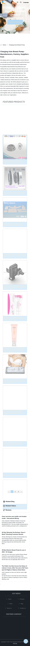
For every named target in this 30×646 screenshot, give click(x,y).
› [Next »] (21, 491)
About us (9, 608)
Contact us (23, 608)
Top (26, 641)
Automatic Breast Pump (8, 64)
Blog (22, 603)
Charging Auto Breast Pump (17, 45)
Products (22, 599)
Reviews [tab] (7, 510)
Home (4, 45)
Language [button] (26, 2)
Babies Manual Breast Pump (11, 66)
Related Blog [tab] (8, 502)
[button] (17, 2)
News (11, 603)
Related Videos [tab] (9, 506)
